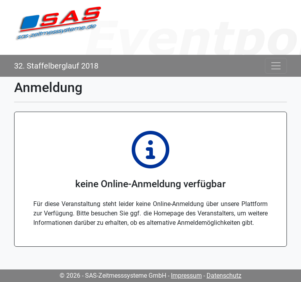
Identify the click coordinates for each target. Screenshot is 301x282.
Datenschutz (224, 275)
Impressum (186, 275)
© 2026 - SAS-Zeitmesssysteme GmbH (113, 275)
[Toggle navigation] (276, 66)
